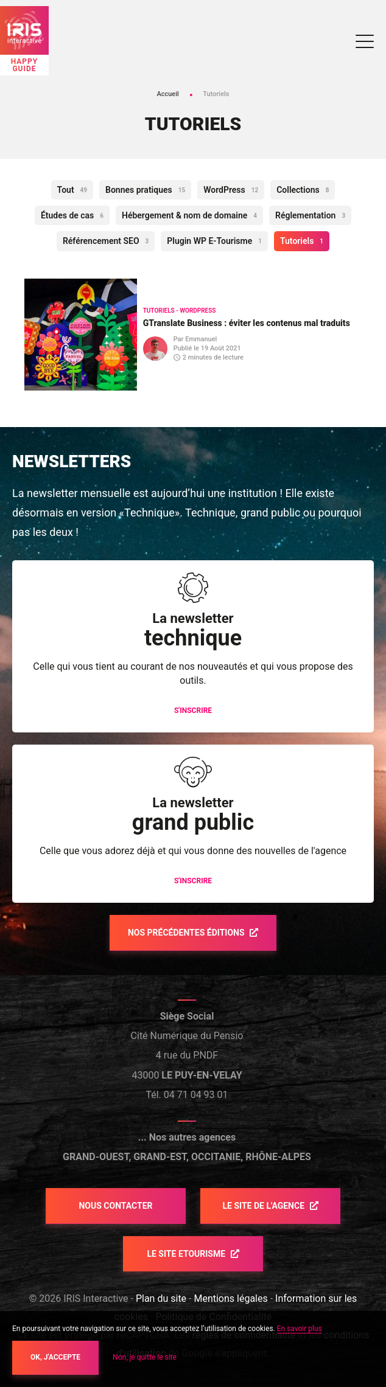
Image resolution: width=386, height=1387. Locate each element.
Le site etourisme (187, 1254)
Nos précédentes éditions (187, 932)
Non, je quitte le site (145, 1357)
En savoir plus (299, 1328)
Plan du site (161, 1298)
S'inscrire (193, 710)
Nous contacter (115, 1206)
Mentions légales (230, 1298)
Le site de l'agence (264, 1206)
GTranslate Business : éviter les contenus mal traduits (246, 323)
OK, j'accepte (55, 1357)
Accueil (167, 94)
